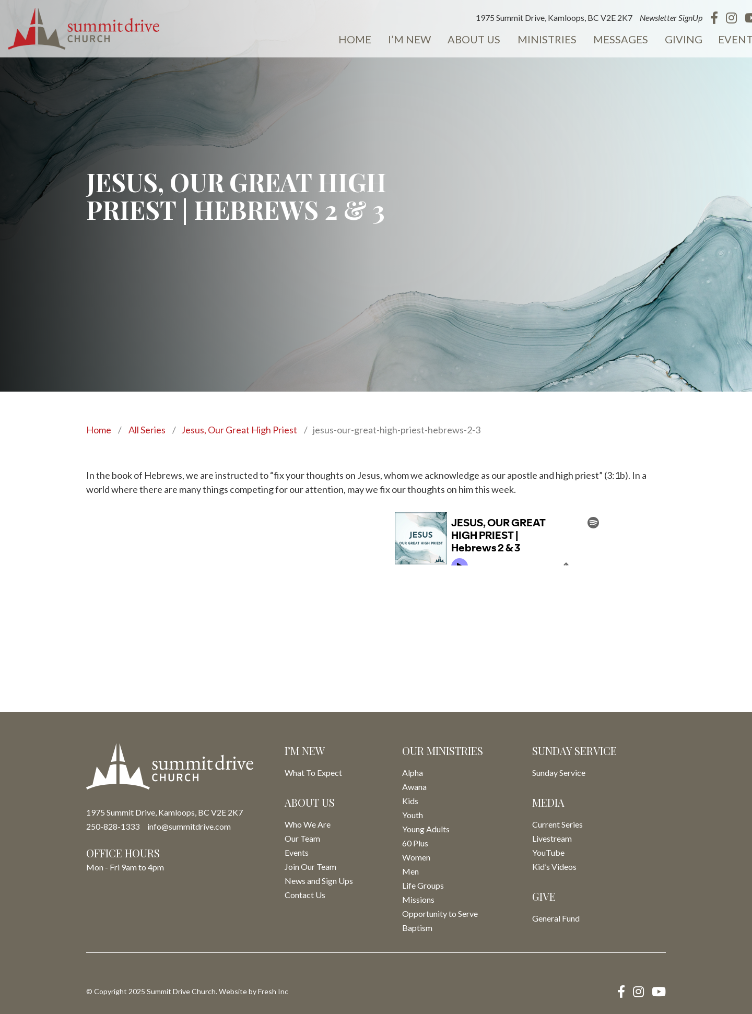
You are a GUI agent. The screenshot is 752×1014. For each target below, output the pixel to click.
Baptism (417, 928)
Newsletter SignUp (657, 18)
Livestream (552, 838)
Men (410, 871)
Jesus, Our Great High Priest (239, 429)
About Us (463, 39)
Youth (412, 815)
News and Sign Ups (319, 881)
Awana (414, 787)
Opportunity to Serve (440, 913)
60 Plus (415, 843)
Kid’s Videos (554, 866)
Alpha (412, 772)
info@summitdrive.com (189, 826)
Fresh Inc (273, 991)
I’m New (399, 39)
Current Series (557, 824)
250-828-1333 (112, 826)
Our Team (302, 838)
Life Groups (423, 885)
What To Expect (313, 772)
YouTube (548, 852)
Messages (607, 39)
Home (346, 39)
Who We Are (308, 824)
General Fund (556, 918)
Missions (418, 899)
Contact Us (305, 895)
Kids (410, 801)
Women (416, 857)
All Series (147, 429)
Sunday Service (558, 772)
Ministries (534, 39)
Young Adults (426, 829)
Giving (669, 39)
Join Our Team (310, 866)
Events (723, 39)
